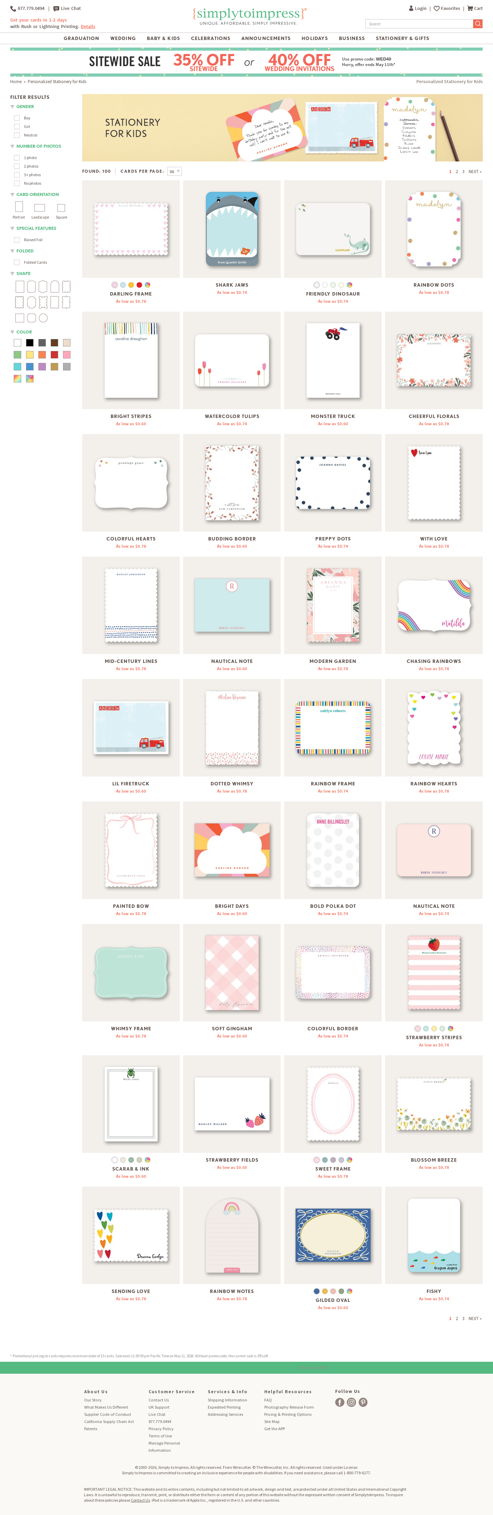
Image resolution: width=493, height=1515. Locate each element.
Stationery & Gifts (402, 38)
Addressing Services (225, 1414)
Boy (27, 117)
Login (418, 8)
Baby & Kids (163, 38)
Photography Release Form (289, 1407)
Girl (27, 126)
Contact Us (159, 1399)
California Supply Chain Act (109, 1421)
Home (16, 81)
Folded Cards (35, 262)
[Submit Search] (478, 23)
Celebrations (210, 38)
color (24, 332)
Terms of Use (160, 1435)
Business (352, 38)
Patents (90, 1428)
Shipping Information (227, 1399)
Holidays (315, 38)
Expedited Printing (224, 1407)
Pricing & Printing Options (288, 1414)
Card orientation (37, 194)
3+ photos (32, 174)
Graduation (81, 38)
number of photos (38, 146)
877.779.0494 (27, 8)
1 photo (30, 157)
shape (23, 273)
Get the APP (274, 1428)
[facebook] (339, 1402)
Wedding (123, 38)
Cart (475, 8)
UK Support (159, 1407)
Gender (25, 106)
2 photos (31, 166)
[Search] (419, 23)
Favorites (451, 8)
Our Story (93, 1399)
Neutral (30, 135)
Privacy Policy (161, 1428)
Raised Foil (33, 239)
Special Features (36, 228)
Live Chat (67, 8)
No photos (32, 183)
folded (25, 250)
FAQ (268, 1399)
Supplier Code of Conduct (107, 1414)
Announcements (266, 38)
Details (88, 26)
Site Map (272, 1421)
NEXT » (475, 171)
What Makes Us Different (106, 1407)
